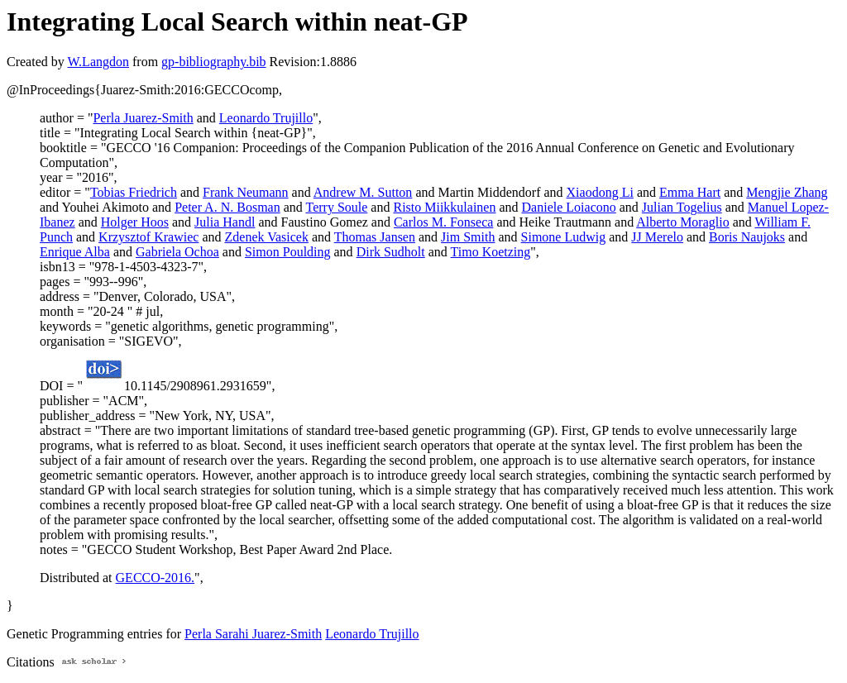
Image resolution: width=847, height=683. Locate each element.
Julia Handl (224, 222)
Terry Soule (336, 207)
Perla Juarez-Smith (143, 118)
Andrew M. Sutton (363, 192)
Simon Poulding (288, 252)
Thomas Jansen (374, 237)
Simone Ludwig (563, 237)
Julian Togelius (682, 207)
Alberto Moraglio (682, 222)
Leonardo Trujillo (266, 118)
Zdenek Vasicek (267, 237)
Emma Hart (689, 192)
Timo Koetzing (491, 252)
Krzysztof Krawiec (148, 237)
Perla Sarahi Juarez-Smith (253, 634)
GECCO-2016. (155, 578)
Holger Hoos (135, 222)
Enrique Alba (75, 252)
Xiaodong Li (600, 192)
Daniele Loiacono (569, 207)
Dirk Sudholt (391, 252)
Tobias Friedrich (133, 192)
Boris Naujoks (747, 237)
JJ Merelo (657, 237)
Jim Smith (468, 237)
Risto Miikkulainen (444, 207)
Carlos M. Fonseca (443, 222)
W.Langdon (98, 62)
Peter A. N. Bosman (227, 207)
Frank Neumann (246, 192)
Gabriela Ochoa (177, 252)
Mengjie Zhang (786, 192)
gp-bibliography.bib (213, 62)
